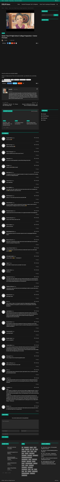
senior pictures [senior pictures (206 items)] (24, 469)
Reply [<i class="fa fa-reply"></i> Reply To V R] (37, 374)
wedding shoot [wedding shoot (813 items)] (24, 475)
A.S (7, 301)
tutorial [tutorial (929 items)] (35, 469)
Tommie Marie (9, 345)
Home (3, 0)
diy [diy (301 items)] (30, 449)
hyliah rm (8, 158)
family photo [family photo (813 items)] (24, 451)
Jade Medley (9, 311)
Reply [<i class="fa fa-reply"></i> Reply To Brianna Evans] (37, 327)
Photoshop (45, 118)
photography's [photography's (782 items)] (35, 455)
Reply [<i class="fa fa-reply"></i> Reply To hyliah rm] (37, 162)
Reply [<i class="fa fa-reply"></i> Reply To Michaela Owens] (37, 214)
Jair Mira (8, 387)
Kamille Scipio (9, 338)
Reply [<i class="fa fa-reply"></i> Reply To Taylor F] (37, 266)
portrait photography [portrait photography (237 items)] (29, 463)
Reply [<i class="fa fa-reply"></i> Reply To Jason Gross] (37, 184)
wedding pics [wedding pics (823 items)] (32, 473)
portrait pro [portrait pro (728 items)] (35, 463)
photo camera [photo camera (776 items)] (32, 453)
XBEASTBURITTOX (10, 231)
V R (7, 369)
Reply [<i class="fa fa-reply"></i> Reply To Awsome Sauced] (37, 221)
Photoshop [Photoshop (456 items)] (23, 461)
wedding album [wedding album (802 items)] (34, 471)
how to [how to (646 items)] (32, 451)
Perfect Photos (46, 116)
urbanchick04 (9, 331)
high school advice (22, 79)
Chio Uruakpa (9, 224)
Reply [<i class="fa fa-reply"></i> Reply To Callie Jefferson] (37, 366)
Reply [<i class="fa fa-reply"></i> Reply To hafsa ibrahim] (37, 207)
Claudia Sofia (9, 270)
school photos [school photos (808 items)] (24, 467)
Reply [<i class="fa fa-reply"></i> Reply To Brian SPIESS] (37, 192)
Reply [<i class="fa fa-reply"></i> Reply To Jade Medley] (37, 318)
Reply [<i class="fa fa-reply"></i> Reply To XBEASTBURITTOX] (37, 236)
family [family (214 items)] (36, 449)
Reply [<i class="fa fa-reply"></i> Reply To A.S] (37, 307)
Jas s (7, 378)
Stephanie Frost (9, 276)
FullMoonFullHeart (10, 286)
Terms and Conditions (18, 0)
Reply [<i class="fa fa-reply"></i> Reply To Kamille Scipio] (37, 341)
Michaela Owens (9, 210)
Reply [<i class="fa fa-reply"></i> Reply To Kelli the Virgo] (37, 148)
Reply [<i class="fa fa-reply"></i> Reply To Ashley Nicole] (37, 298)
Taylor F (8, 263)
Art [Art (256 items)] (22, 447)
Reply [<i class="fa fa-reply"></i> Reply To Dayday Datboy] (37, 141)
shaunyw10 (8, 355)
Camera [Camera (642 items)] (31, 447)
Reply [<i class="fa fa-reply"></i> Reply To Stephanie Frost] (37, 283)
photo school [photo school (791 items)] (34, 459)
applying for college (7, 79)
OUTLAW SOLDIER (10, 256)
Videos (3, 33)
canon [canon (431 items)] (35, 447)
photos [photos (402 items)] (30, 459)
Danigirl (8, 165)
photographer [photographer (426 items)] (24, 455)
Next (7, 127)
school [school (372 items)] (27, 465)
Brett (44, 458)
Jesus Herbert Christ (10, 248)
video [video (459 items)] (23, 471)
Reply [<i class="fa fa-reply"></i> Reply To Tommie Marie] (37, 352)
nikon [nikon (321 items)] (35, 451)
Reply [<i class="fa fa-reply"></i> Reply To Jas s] (37, 384)
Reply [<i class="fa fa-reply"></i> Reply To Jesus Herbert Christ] (37, 252)
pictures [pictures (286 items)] (33, 461)
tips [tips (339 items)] (32, 469)
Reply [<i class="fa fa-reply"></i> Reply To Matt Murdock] (37, 199)
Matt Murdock (9, 195)
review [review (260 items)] (23, 465)
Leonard (44, 450)
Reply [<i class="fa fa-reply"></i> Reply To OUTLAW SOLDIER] (37, 259)
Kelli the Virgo (9, 144)
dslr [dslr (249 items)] (33, 449)
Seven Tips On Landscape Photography (47, 4)
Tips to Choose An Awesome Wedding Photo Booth (49, 458)
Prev (4, 127)
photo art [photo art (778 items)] (26, 453)
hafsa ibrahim (9, 202)
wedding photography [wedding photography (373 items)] (25, 473)
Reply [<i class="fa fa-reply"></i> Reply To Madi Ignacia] (37, 177)
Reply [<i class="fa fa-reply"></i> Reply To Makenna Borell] (37, 244)
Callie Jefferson (9, 362)
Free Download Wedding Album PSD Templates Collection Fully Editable (48, 462)
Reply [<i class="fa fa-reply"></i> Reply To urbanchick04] (37, 334)
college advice (17, 79)
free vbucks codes (46, 447)
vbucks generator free (47, 461)
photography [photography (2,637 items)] (30, 455)
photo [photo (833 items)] (23, 453)
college (12, 79)
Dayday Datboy (9, 137)
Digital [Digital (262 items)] (23, 449)
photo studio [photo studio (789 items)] (29, 461)
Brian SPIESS (9, 187)
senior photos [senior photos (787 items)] (30, 467)
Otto (43, 453)
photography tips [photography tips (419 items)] (24, 459)
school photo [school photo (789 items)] (31, 465)
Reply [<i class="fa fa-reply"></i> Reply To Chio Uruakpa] (37, 228)
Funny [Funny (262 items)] (28, 451)
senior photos (28, 79)
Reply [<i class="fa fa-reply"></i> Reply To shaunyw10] (37, 359)
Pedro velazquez (9, 151)
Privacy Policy (11, 0)
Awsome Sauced (9, 217)
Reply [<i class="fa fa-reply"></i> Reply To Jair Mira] (37, 402)
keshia (7, 406)
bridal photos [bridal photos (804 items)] (26, 447)
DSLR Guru (6, 4)
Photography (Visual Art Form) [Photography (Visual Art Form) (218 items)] (27, 457)
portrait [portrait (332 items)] (23, 463)
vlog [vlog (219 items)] (26, 471)
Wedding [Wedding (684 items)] (29, 471)
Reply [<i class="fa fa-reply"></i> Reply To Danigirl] (37, 168)
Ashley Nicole (9, 294)
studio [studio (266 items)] (29, 469)
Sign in (56, 0)
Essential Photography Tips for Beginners (30, 4)
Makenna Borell (9, 239)
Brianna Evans (9, 321)
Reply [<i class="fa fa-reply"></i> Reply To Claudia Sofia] (37, 273)
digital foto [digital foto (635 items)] (27, 449)
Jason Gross (9, 180)
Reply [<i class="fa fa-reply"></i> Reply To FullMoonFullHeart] (37, 291)
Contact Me (6, 0)
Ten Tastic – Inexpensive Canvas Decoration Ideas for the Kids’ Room (49, 455)
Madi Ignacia (9, 172)
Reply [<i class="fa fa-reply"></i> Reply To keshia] (37, 410)
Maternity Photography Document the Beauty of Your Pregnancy (12, 458)
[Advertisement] (50, 65)
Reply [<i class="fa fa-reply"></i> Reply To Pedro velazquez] (37, 155)
